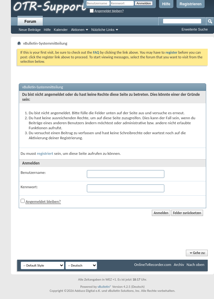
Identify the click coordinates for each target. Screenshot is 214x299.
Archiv (179, 264)
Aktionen (77, 30)
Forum (30, 21)
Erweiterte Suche (195, 29)
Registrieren (191, 4)
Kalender (60, 30)
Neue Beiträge (30, 30)
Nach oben (195, 264)
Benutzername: (33, 172)
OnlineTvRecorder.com (153, 264)
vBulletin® (104, 287)
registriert (45, 153)
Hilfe (166, 4)
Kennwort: (29, 186)
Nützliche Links (102, 30)
